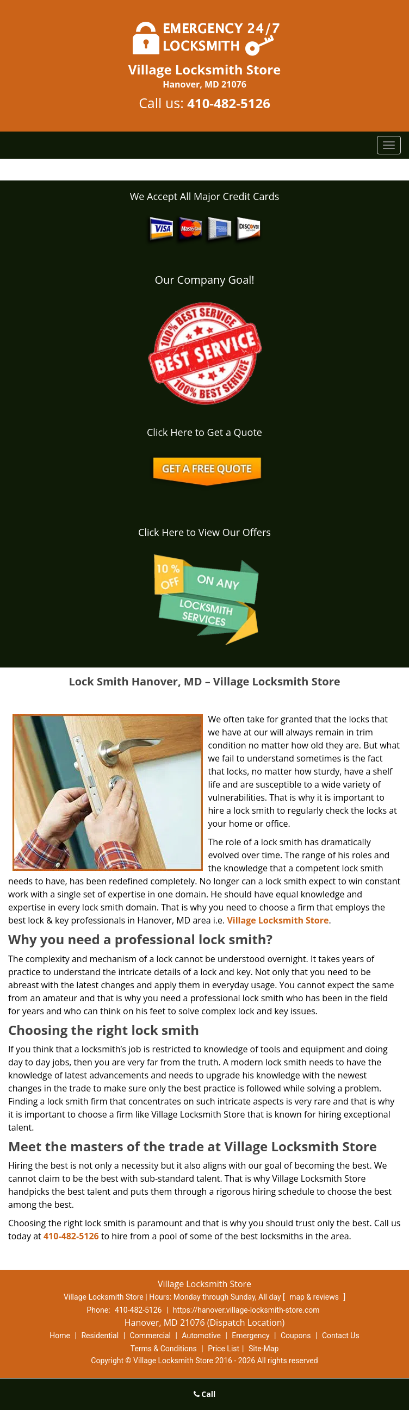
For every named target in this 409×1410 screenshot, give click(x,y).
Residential (100, 1335)
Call (205, 1394)
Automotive (201, 1335)
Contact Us (341, 1335)
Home (59, 1335)
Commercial (150, 1335)
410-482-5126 (228, 103)
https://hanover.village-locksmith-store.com (246, 1310)
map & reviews (314, 1297)
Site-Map (263, 1348)
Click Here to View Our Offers (204, 532)
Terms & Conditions (164, 1348)
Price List (223, 1348)
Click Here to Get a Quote (204, 432)
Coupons (296, 1335)
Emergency (250, 1335)
